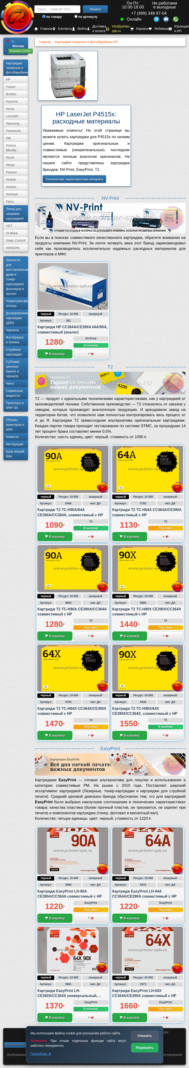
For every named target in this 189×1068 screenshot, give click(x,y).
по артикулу (86, 17)
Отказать (144, 1036)
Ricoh (10, 157)
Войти (79, 29)
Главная (43, 29)
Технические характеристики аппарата (74, 179)
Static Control (15, 240)
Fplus (10, 201)
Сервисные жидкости (14, 393)
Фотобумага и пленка (15, 340)
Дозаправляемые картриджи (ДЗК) (17, 318)
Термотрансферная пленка (17, 303)
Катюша (12, 194)
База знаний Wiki (15, 454)
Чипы (10, 383)
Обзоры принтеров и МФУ (15, 424)
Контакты (62, 29)
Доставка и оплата (96, 28)
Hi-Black (12, 233)
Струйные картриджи (14, 352)
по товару (52, 17)
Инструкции (14, 444)
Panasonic (13, 131)
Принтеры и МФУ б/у (15, 405)
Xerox (10, 109)
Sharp (10, 165)
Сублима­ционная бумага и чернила (13, 369)
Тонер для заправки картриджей (15, 213)
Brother (11, 94)
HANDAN (12, 248)
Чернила (12, 330)
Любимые (158, 29)
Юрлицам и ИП (179, 28)
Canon (10, 87)
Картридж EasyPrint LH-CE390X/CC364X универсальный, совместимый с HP (67, 996)
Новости (12, 437)
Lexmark (12, 116)
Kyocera (12, 101)
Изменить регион (20, 51)
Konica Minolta (11, 148)
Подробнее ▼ (41, 1054)
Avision (11, 187)
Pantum (11, 172)
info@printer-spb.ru (118, 28)
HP (8, 79)
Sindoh (11, 179)
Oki (8, 138)
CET (9, 226)
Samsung (12, 123)
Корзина (139, 29)
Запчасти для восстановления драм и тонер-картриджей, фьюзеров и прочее (17, 276)
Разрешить (144, 1047)
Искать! (95, 9)
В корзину (55, 354)
